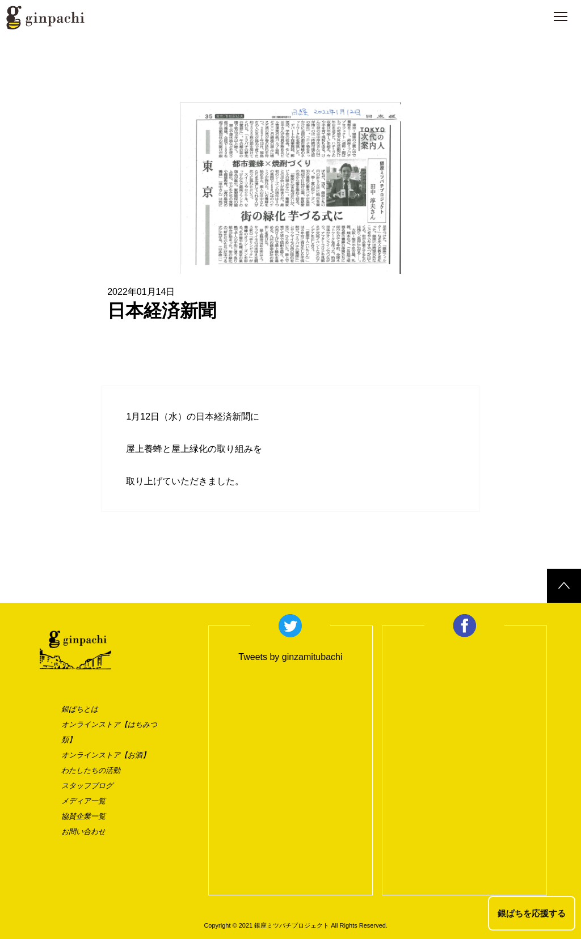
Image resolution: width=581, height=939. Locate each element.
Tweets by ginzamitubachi (290, 657)
